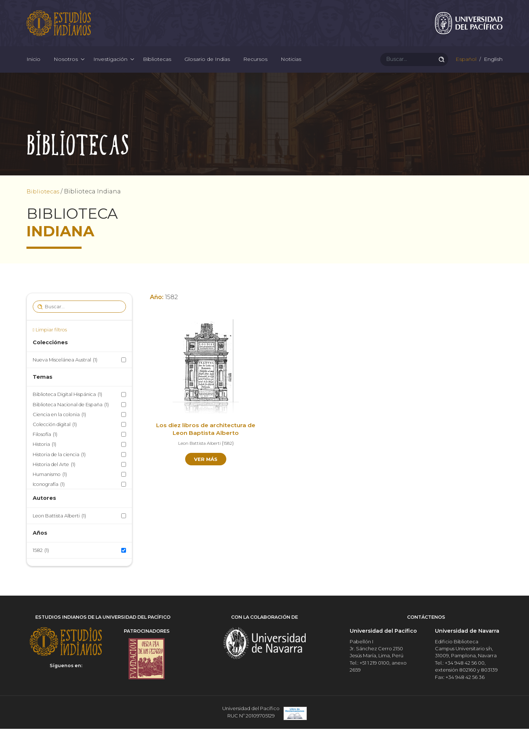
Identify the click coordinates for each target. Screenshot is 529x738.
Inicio (33, 66)
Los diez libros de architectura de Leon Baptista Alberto (206, 439)
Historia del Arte (54, 474)
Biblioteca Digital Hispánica (67, 404)
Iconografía (49, 494)
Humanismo (50, 484)
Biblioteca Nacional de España (71, 414)
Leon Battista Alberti (59, 525)
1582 (41, 560)
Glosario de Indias (207, 66)
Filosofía (45, 444)
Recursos (255, 66)
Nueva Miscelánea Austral (65, 370)
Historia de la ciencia (59, 464)
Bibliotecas (157, 66)
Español (465, 66)
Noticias (291, 66)
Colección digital (55, 434)
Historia (44, 454)
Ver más (206, 469)
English (492, 66)
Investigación (110, 66)
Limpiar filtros (51, 340)
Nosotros (66, 66)
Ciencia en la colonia (59, 424)
